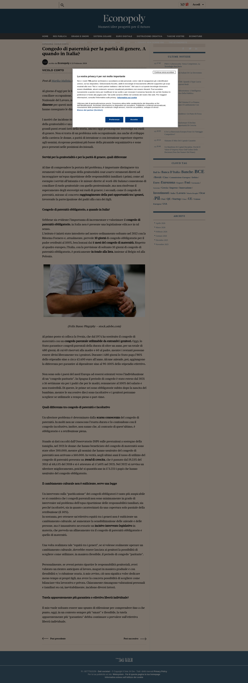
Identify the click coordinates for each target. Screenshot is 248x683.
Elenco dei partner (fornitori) (90, 110)
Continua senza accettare (164, 72)
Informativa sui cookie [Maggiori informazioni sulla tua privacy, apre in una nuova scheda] (127, 98)
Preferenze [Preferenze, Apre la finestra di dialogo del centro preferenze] (114, 119)
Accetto (134, 119)
